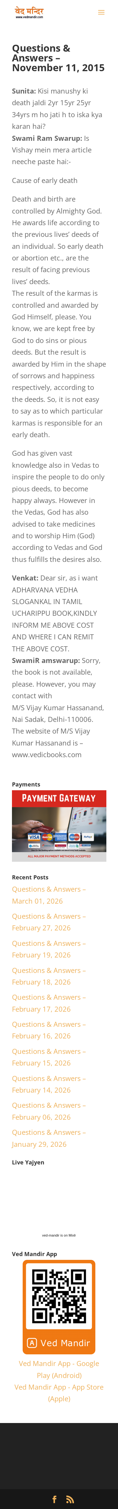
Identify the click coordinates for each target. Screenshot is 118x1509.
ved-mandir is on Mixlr (59, 1235)
